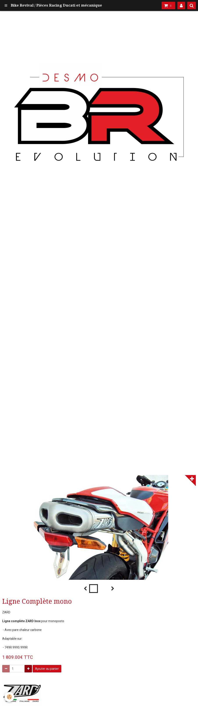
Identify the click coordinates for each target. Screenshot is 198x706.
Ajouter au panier (47, 668)
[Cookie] (9, 697)
